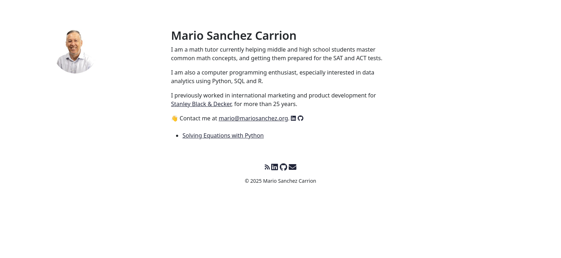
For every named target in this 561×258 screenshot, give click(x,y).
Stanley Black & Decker (201, 104)
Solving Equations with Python (223, 135)
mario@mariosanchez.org (253, 118)
